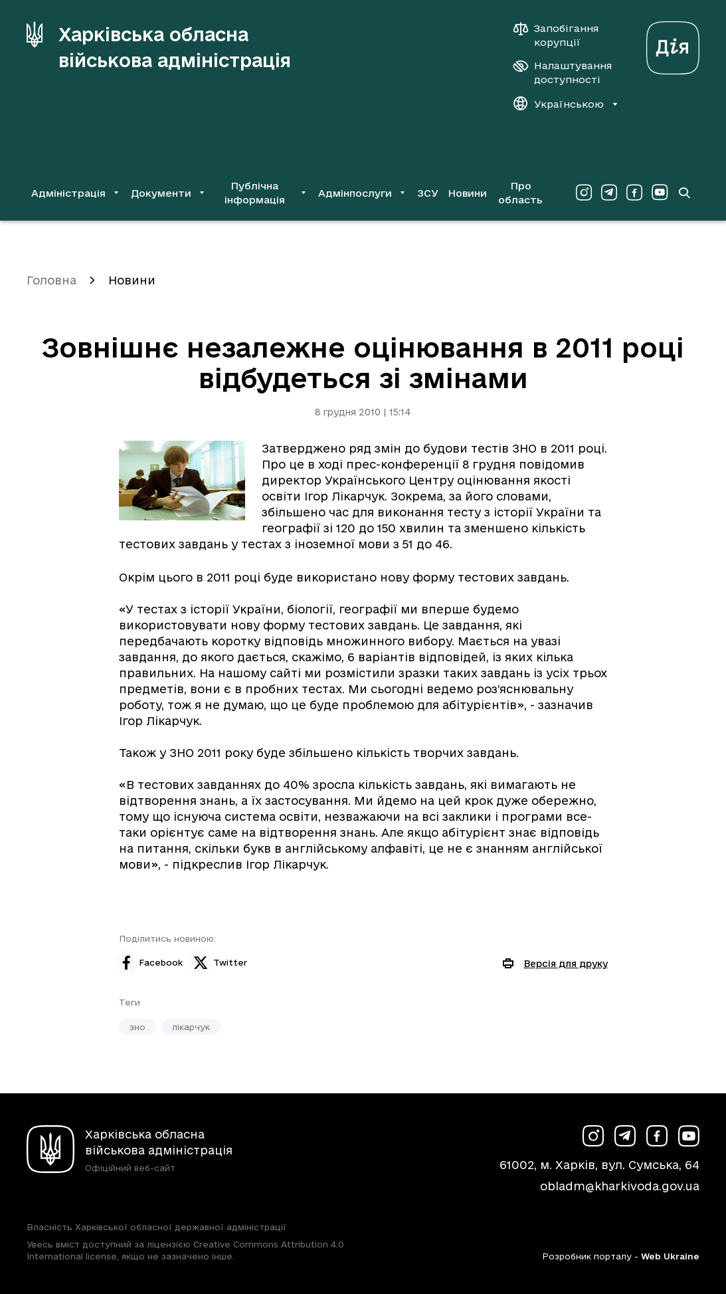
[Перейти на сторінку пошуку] (684, 193)
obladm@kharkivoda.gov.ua (619, 1186)
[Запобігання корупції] (562, 35)
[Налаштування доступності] (562, 72)
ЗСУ (427, 193)
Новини (467, 193)
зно (137, 1026)
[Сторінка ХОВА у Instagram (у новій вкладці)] (584, 193)
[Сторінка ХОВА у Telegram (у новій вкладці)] (609, 193)
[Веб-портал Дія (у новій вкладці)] (672, 44)
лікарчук (191, 1026)
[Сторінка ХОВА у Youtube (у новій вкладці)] (660, 193)
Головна (51, 280)
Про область (520, 192)
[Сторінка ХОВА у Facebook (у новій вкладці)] (634, 193)
